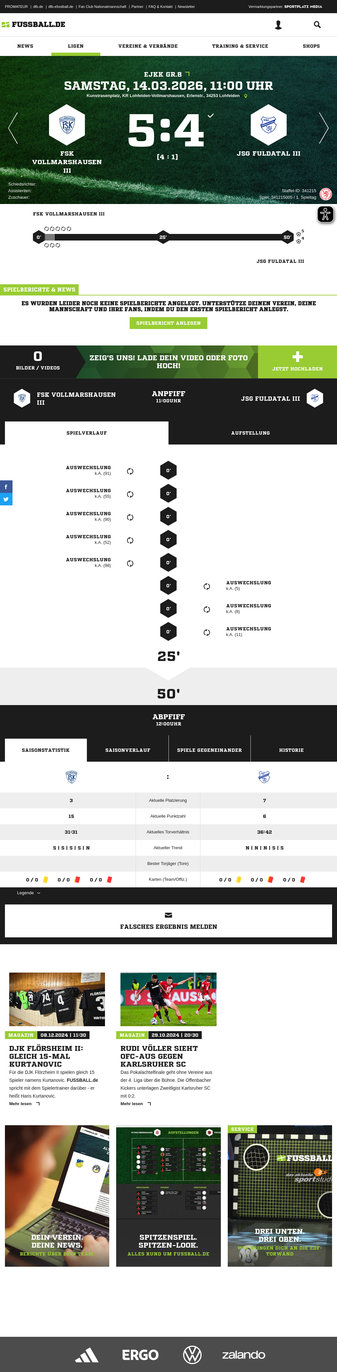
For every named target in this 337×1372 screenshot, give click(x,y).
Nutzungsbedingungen (87, 1357)
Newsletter (186, 7)
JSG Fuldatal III (268, 153)
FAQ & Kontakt (161, 7)
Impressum (14, 1357)
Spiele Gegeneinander (209, 750)
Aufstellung (250, 433)
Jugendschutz (123, 1357)
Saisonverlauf (127, 750)
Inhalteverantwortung (157, 1357)
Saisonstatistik (46, 750)
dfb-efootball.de (60, 7)
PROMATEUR (16, 7)
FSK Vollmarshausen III (67, 162)
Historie (291, 750)
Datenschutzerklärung (46, 1357)
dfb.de (38, 7)
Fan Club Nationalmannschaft (102, 7)
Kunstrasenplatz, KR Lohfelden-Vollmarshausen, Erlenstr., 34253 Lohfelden (168, 96)
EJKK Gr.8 (168, 74)
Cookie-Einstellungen (198, 1357)
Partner (137, 7)
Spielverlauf (86, 433)
